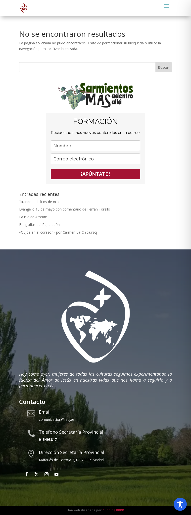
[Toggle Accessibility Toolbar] (180, 504)
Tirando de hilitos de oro (39, 201)
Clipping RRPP (113, 510)
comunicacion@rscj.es (57, 419)
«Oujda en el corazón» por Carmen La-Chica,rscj (58, 232)
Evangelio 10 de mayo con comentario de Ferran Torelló (64, 209)
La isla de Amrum (33, 216)
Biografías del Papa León (39, 224)
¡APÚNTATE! (95, 174)
